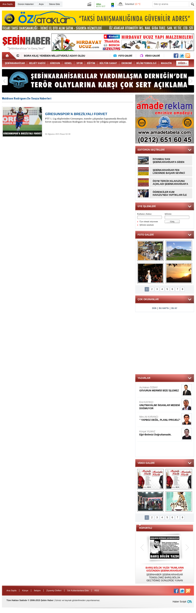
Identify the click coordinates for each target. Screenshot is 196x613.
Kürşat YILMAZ (160, 433)
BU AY (174, 308)
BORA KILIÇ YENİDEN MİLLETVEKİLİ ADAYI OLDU (54, 55)
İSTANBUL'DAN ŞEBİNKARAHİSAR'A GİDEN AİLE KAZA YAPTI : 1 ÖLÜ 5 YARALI (168, 161)
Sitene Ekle (54, 4)
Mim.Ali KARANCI (160, 418)
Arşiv (41, 4)
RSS (96, 590)
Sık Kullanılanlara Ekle (78, 590)
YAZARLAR (144, 378)
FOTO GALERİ (146, 234)
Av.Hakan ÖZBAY (160, 389)
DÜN (154, 308)
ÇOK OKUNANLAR (148, 299)
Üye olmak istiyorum (149, 221)
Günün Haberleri (26, 4)
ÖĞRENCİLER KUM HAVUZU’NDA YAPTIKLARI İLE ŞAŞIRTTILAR (170, 194)
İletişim (37, 590)
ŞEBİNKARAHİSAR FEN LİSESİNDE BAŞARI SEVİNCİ (169, 171)
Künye (25, 590)
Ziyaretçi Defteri (54, 590)
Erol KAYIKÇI (160, 405)
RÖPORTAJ (145, 528)
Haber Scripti (179, 601)
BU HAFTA (164, 308)
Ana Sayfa (8, 4)
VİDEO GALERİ (146, 463)
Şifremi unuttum (147, 225)
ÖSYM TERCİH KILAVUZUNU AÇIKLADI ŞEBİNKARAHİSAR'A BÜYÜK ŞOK (170, 183)
